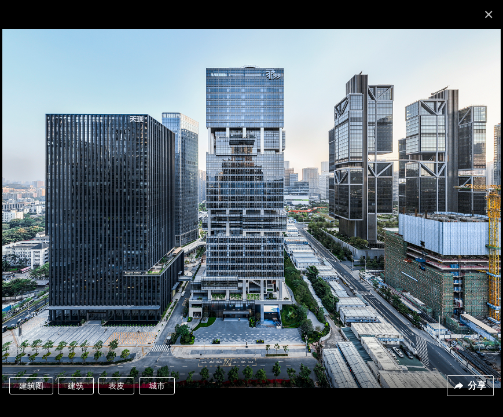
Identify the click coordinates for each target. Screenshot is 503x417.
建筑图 (31, 385)
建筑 (76, 385)
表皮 (116, 385)
